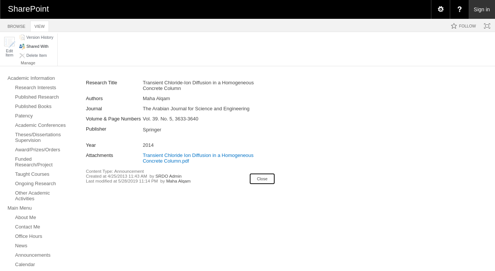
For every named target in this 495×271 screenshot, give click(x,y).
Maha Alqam (178, 180)
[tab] (16, 25)
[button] (9, 47)
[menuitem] (440, 9)
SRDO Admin (169, 176)
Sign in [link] (482, 9)
